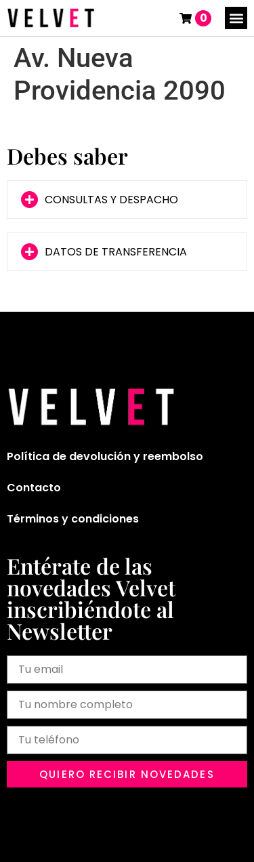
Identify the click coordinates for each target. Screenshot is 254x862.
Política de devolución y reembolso (105, 456)
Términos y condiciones (73, 519)
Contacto (34, 487)
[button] (236, 18)
